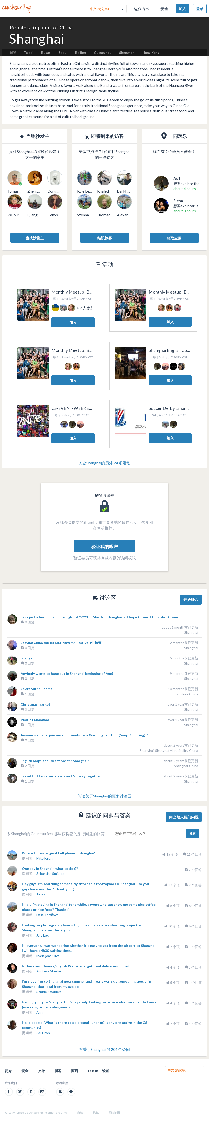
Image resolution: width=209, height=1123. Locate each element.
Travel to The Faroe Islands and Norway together (61, 776)
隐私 (96, 1112)
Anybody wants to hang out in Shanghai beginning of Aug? (67, 673)
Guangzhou (102, 53)
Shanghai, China (186, 766)
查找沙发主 (35, 238)
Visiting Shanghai (35, 720)
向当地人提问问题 (184, 817)
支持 (41, 1071)
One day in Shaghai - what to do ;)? (50, 868)
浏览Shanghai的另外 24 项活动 (104, 462)
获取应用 (174, 238)
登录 (199, 8)
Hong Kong (150, 53)
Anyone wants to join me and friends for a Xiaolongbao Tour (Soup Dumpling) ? (84, 735)
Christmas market (35, 704)
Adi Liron (43, 1033)
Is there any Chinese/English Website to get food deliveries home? (75, 966)
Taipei (28, 53)
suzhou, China (187, 694)
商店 (74, 1071)
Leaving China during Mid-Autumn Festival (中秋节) (62, 643)
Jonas (40, 894)
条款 (80, 1112)
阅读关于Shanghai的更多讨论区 (104, 796)
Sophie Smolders (49, 992)
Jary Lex (42, 935)
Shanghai (191, 632)
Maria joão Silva (47, 956)
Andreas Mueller (48, 971)
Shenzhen (127, 53)
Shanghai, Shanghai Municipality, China (169, 750)
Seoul (63, 53)
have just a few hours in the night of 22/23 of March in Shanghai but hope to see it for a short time (99, 617)
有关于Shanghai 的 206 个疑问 (104, 1049)
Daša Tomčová (47, 915)
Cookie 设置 (98, 1071)
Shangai (27, 658)
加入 (182, 8)
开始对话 (190, 599)
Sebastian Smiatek (50, 874)
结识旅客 (104, 238)
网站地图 (114, 1112)
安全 (164, 8)
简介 (8, 1071)
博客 (58, 1071)
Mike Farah (44, 858)
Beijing (80, 53)
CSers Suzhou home (36, 689)
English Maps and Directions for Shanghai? (55, 761)
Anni (39, 1012)
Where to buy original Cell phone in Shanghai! (58, 853)
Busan (46, 53)
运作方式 (141, 8)
